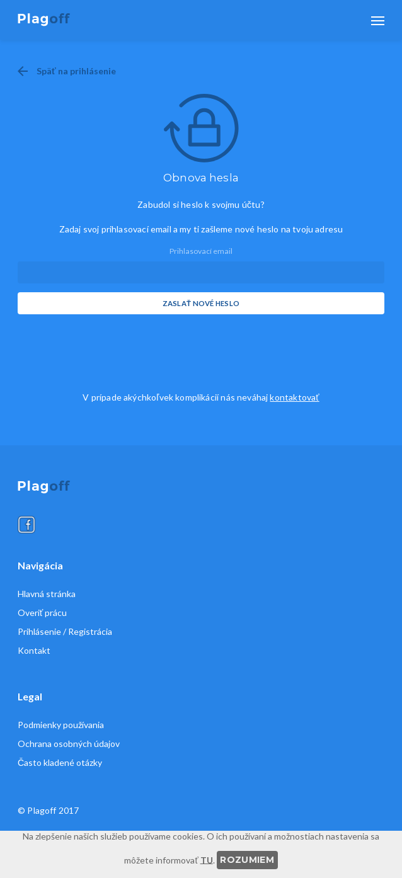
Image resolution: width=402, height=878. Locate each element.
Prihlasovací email (201, 251)
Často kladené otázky (60, 763)
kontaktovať (294, 397)
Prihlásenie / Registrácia (65, 632)
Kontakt (34, 651)
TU (206, 859)
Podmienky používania (61, 725)
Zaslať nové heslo (201, 303)
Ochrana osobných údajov (69, 744)
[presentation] (113, 347)
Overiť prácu (42, 613)
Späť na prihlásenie (76, 71)
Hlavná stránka (47, 594)
